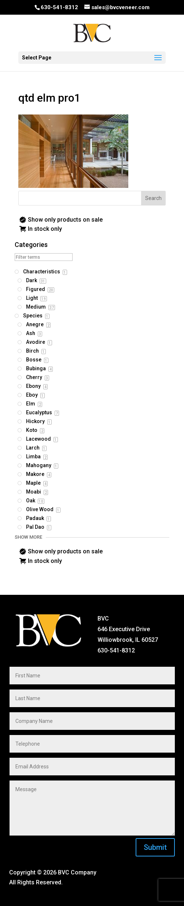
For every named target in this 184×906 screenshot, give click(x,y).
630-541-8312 (59, 7)
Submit (155, 847)
